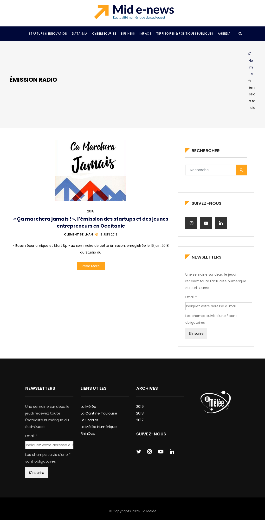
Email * (191, 297)
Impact (145, 33)
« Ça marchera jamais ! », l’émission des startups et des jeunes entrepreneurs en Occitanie (90, 222)
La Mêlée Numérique (99, 426)
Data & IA (79, 33)
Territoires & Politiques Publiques (184, 33)
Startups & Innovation (48, 33)
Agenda (224, 33)
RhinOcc (88, 433)
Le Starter (89, 419)
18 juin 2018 (106, 234)
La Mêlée (88, 406)
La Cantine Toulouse (99, 413)
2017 (140, 419)
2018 (90, 211)
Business (128, 33)
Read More (91, 266)
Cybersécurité (104, 33)
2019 (140, 406)
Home (250, 64)
